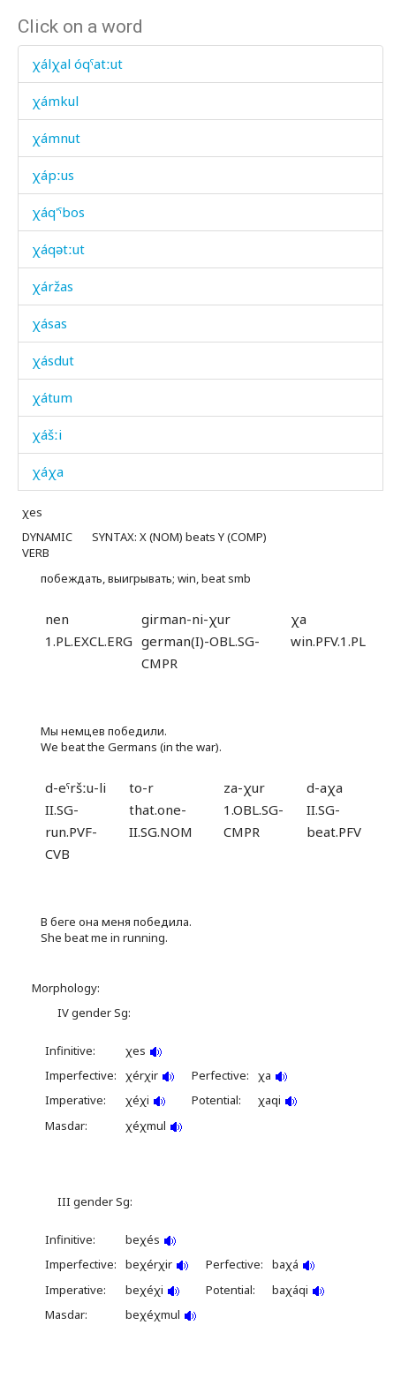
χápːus (53, 175)
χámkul (55, 100)
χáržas (52, 286)
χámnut (56, 138)
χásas (49, 323)
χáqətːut (58, 249)
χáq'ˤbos (58, 212)
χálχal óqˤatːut (77, 63)
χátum (52, 397)
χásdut (53, 360)
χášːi (47, 434)
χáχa (48, 471)
